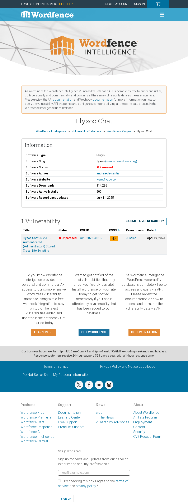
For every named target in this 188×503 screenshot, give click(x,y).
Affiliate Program (145, 417)
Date (151, 230)
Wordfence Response (36, 427)
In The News (105, 417)
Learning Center (69, 417)
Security (139, 432)
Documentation (69, 413)
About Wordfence (146, 413)
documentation (63, 99)
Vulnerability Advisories (112, 422)
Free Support (67, 422)
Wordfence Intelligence (37, 437)
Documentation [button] (144, 332)
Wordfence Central (34, 441)
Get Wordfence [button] (94, 332)
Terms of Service (56, 367)
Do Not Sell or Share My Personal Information (56, 375)
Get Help (66, 4)
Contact (139, 427)
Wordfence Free (32, 413)
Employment (142, 422)
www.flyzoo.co (106, 179)
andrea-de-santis (108, 173)
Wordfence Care (32, 422)
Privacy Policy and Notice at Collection (128, 367)
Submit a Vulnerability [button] (145, 221)
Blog (99, 413)
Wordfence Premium (35, 417)
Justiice (131, 238)
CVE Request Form (147, 437)
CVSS (114, 230)
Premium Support (71, 427)
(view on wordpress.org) (121, 161)
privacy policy (86, 486)
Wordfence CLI (31, 432)
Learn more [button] (43, 332)
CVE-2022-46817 (91, 238)
